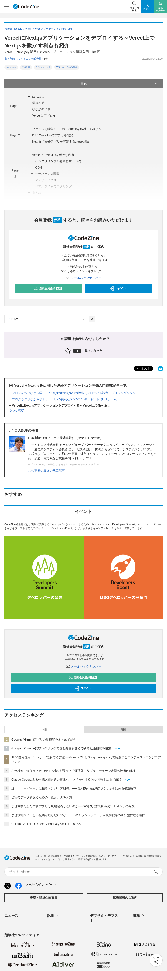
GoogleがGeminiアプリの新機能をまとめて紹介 (44, 739)
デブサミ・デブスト (104, 918)
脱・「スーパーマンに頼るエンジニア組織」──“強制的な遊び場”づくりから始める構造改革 (73, 788)
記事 (53, 916)
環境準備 (38, 103)
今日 (44, 729)
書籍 (139, 916)
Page (15, 106)
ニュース (13, 916)
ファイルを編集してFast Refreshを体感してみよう (66, 129)
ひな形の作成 (41, 109)
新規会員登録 (48, 288)
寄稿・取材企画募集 (43, 897)
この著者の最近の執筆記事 (46, 470)
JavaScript (11, 67)
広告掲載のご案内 (125, 897)
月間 (123, 729)
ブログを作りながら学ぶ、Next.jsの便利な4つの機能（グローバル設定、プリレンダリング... (75, 393)
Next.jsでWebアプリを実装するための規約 (61, 141)
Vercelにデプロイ (44, 115)
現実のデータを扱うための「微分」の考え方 (41, 797)
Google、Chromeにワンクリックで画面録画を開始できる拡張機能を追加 (61, 748)
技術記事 (26, 67)
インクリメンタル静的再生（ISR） (59, 161)
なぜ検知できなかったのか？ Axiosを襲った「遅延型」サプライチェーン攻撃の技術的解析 (73, 770)
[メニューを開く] (6, 6)
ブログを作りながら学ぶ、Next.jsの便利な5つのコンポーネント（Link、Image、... (68, 399)
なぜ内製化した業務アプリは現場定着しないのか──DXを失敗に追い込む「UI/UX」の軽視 (73, 806)
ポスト (143, 368)
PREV (12, 319)
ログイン (118, 288)
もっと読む (16, 410)
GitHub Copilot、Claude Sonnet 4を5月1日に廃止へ (46, 824)
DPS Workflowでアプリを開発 (52, 135)
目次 (119, 83)
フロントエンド (43, 67)
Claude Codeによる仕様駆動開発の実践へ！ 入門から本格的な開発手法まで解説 (66, 779)
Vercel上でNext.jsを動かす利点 (53, 155)
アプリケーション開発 (67, 67)
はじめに (38, 96)
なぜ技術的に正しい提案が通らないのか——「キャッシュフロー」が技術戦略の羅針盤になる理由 (78, 815)
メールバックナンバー (83, 278)
